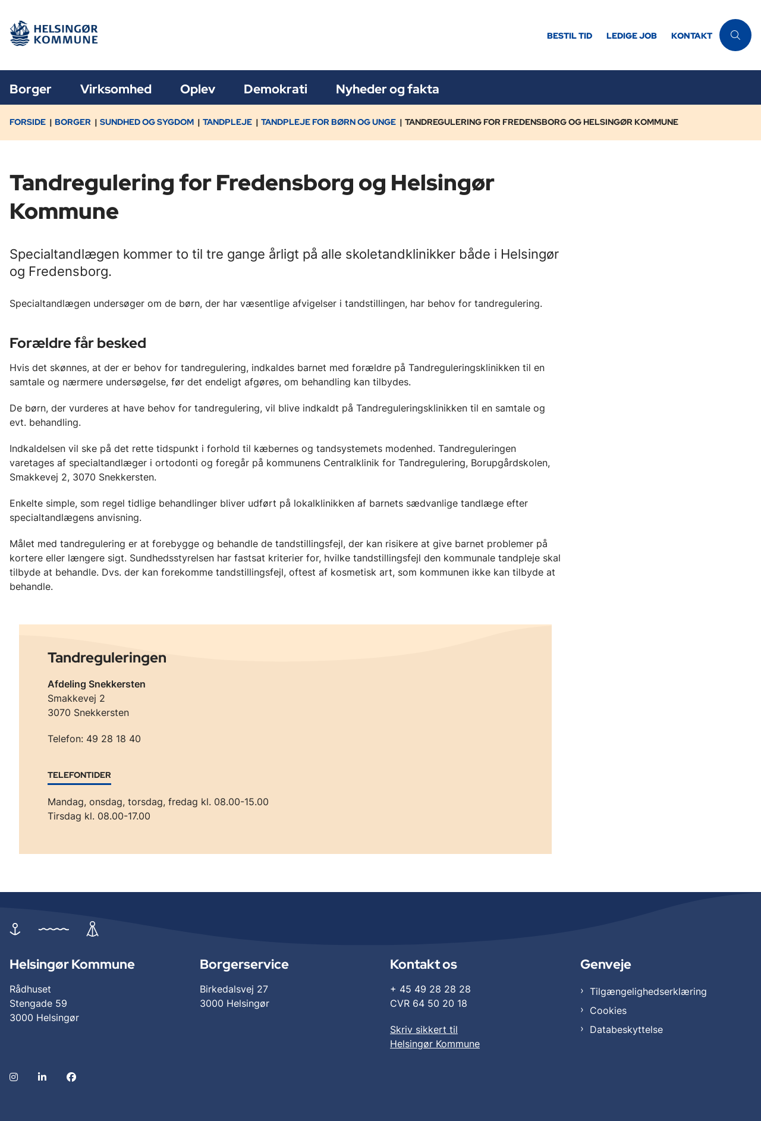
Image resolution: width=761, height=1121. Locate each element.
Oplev (197, 89)
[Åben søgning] (735, 35)
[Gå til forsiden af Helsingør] (61, 35)
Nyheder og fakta (387, 89)
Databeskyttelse (626, 1029)
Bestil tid (569, 36)
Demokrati (275, 89)
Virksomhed (116, 89)
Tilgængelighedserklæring (648, 991)
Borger (31, 89)
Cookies (608, 1010)
